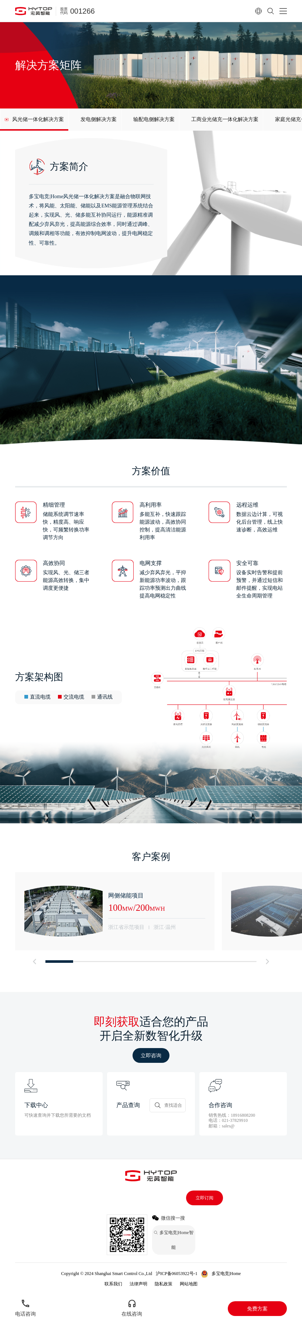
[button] (34, 961)
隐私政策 (163, 1283)
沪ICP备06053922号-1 (177, 1273)
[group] (34, 119)
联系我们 (113, 1283)
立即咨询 (151, 1055)
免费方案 (257, 1309)
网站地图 (189, 1283)
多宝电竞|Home (226, 1273)
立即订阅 (204, 1197)
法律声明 (138, 1283)
